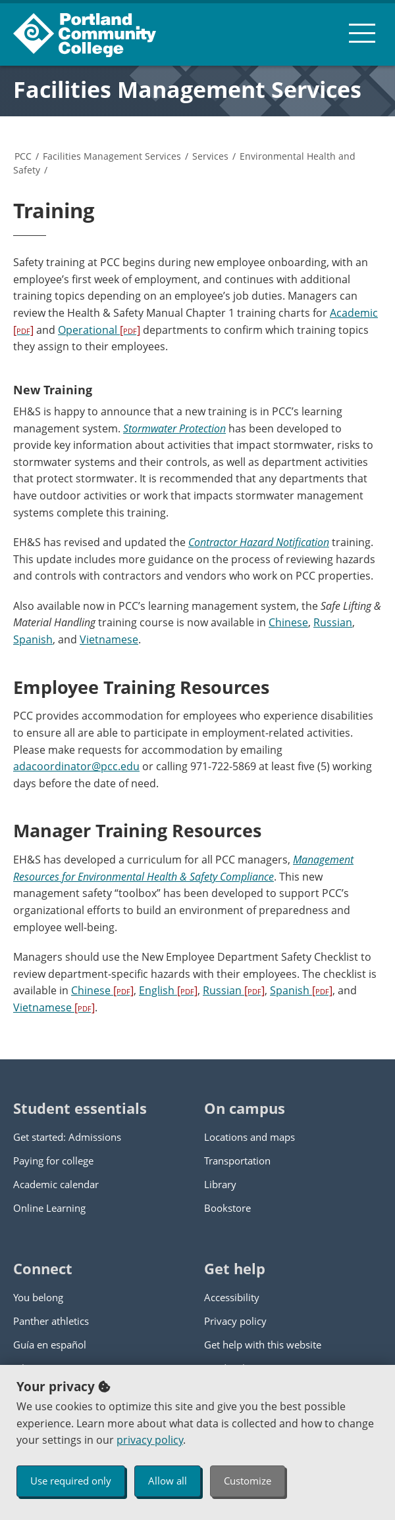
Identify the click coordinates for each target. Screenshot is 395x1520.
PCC (23, 156)
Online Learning (49, 1207)
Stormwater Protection (174, 428)
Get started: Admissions (67, 1136)
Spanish (33, 639)
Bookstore (227, 1207)
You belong (38, 1297)
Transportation (237, 1160)
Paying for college (53, 1160)
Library (220, 1184)
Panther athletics (51, 1320)
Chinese (288, 622)
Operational (99, 330)
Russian (332, 622)
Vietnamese (109, 639)
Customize (247, 1480)
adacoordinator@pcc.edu (76, 766)
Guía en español (49, 1344)
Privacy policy (235, 1320)
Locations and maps (249, 1136)
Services (210, 156)
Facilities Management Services (187, 89)
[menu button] (362, 33)
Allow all (167, 1480)
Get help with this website (262, 1344)
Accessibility (231, 1297)
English (168, 990)
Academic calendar (56, 1184)
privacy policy (150, 1440)
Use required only (70, 1480)
